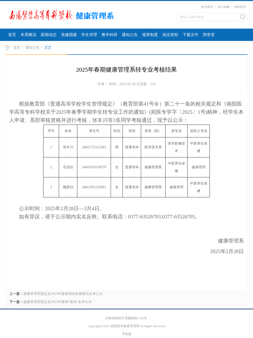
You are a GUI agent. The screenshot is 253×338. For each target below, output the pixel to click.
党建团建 (69, 35)
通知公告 (130, 35)
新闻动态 (49, 35)
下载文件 (190, 35)
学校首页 (240, 7)
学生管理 (89, 35)
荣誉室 (209, 35)
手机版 (126, 334)
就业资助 (170, 35)
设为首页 (207, 7)
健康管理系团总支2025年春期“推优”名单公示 (57, 302)
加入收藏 (224, 7)
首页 (12, 35)
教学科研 (109, 35)
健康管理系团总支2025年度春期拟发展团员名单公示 (63, 294)
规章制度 (150, 35)
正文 (47, 47)
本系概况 (28, 35)
